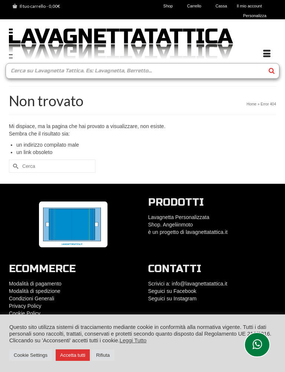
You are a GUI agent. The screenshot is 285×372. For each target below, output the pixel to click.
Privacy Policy (25, 306)
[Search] (271, 70)
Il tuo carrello (36, 6)
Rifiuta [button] (103, 355)
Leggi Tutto (133, 340)
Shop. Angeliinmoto (171, 225)
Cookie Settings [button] (31, 355)
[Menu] (267, 54)
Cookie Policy (24, 313)
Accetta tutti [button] (72, 355)
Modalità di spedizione (34, 291)
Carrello (196, 6)
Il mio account (251, 6)
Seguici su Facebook (172, 291)
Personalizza (254, 15)
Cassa (221, 6)
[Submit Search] (14, 166)
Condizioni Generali (31, 298)
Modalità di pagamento (35, 284)
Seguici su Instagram (172, 298)
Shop (170, 6)
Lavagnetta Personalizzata (178, 217)
